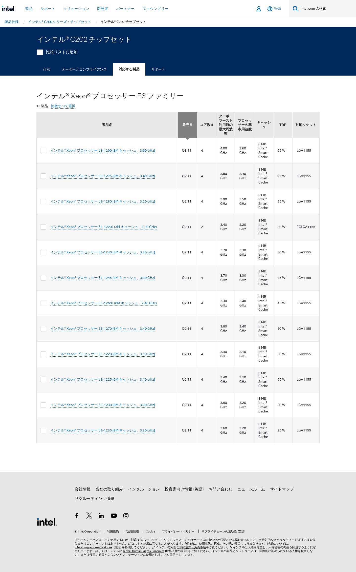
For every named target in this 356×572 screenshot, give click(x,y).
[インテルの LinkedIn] (101, 516)
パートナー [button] (125, 8)
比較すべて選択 (63, 106)
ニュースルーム (251, 489)
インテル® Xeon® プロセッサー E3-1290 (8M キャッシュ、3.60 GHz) (102, 150)
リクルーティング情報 (94, 498)
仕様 (46, 69)
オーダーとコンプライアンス (84, 69)
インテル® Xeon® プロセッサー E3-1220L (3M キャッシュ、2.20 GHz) (103, 227)
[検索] (295, 8)
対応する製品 (129, 69)
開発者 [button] (102, 8)
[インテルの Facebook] (77, 516)
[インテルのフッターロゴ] (47, 521)
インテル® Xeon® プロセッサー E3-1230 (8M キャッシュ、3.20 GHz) (102, 405)
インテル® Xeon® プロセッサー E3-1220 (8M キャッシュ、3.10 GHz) (102, 354)
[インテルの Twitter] (89, 516)
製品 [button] (29, 8)
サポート (158, 69)
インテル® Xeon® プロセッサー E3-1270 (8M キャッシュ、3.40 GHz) (102, 328)
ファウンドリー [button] (156, 8)
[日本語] (274, 8)
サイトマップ (282, 489)
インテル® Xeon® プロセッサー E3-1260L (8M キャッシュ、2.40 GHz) (103, 303)
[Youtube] (114, 516)
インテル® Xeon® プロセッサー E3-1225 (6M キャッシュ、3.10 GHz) (102, 379)
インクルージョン (144, 489)
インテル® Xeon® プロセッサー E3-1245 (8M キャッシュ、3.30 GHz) (102, 277)
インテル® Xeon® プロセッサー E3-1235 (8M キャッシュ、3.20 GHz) (102, 430)
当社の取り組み (109, 489)
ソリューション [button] (76, 8)
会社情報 (82, 489)
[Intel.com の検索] (327, 9)
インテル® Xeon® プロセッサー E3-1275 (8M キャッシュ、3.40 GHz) (102, 176)
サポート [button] (48, 8)
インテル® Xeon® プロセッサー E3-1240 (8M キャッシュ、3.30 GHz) (102, 252)
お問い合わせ (220, 489)
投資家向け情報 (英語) (184, 489)
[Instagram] (126, 516)
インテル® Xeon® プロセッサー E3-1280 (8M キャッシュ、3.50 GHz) (102, 201)
